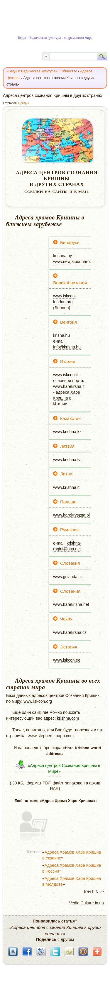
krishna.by (62, 255)
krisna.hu (61, 335)
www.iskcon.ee (66, 660)
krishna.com (68, 718)
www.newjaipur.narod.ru (75, 261)
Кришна (60, 398)
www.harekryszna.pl (71, 515)
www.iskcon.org (37, 701)
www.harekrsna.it (68, 386)
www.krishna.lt (66, 487)
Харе (75, 392)
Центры (23, 103)
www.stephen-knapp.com (51, 735)
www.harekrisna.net (71, 604)
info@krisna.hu (67, 347)
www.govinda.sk (67, 576)
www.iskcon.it (65, 374)
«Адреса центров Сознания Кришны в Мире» (64, 768)
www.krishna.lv (66, 459)
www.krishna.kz (67, 431)
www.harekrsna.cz (70, 632)
